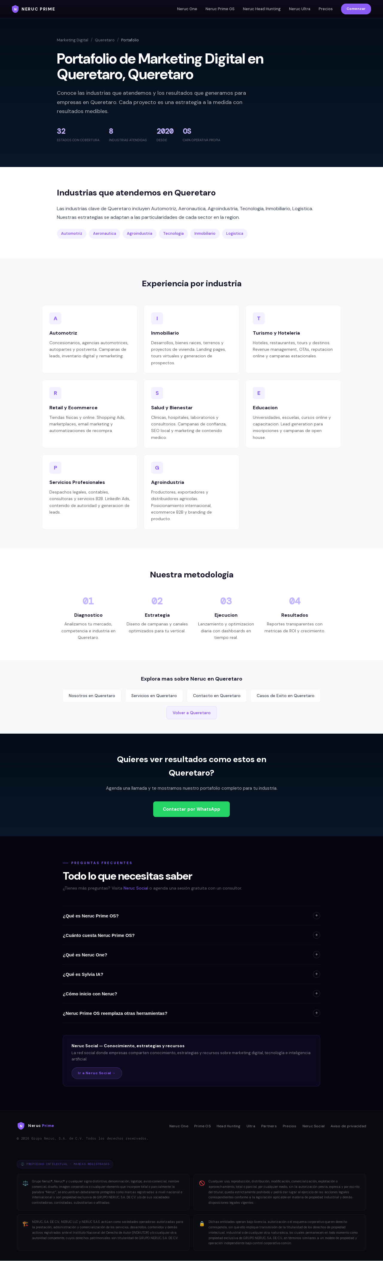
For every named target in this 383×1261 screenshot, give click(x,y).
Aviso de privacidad (348, 1126)
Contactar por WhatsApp (191, 809)
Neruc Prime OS (220, 8)
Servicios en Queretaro (154, 695)
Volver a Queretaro (192, 712)
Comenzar (356, 8)
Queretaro (105, 40)
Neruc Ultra (299, 8)
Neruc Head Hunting (262, 8)
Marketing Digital (72, 40)
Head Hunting (229, 1126)
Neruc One (187, 8)
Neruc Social (136, 888)
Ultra (251, 1126)
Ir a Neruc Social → (97, 1073)
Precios (326, 8)
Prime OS (202, 1126)
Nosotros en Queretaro (92, 695)
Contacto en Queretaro (217, 695)
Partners (269, 1126)
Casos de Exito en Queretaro (285, 695)
